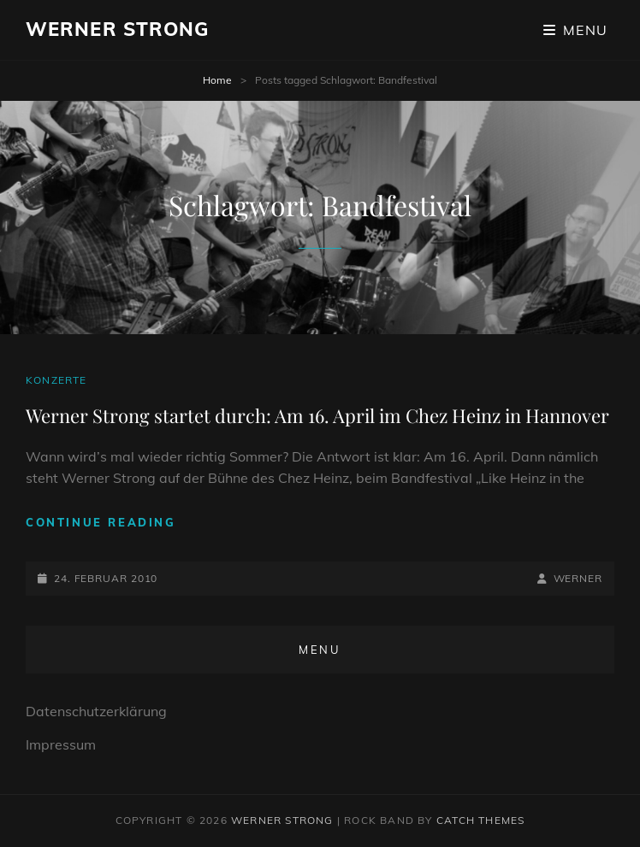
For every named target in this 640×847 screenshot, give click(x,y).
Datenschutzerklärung (96, 711)
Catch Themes (480, 820)
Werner (578, 578)
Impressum (61, 744)
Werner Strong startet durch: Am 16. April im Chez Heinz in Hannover (317, 415)
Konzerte (56, 380)
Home (217, 80)
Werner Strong (117, 29)
